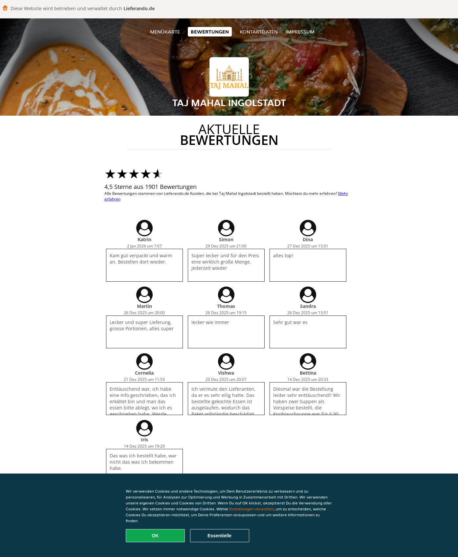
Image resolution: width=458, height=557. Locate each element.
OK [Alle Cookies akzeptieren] (155, 535)
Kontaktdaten (259, 31)
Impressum (300, 31)
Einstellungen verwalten (251, 508)
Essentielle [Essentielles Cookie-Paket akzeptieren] (219, 535)
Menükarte (165, 31)
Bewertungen (210, 31)
